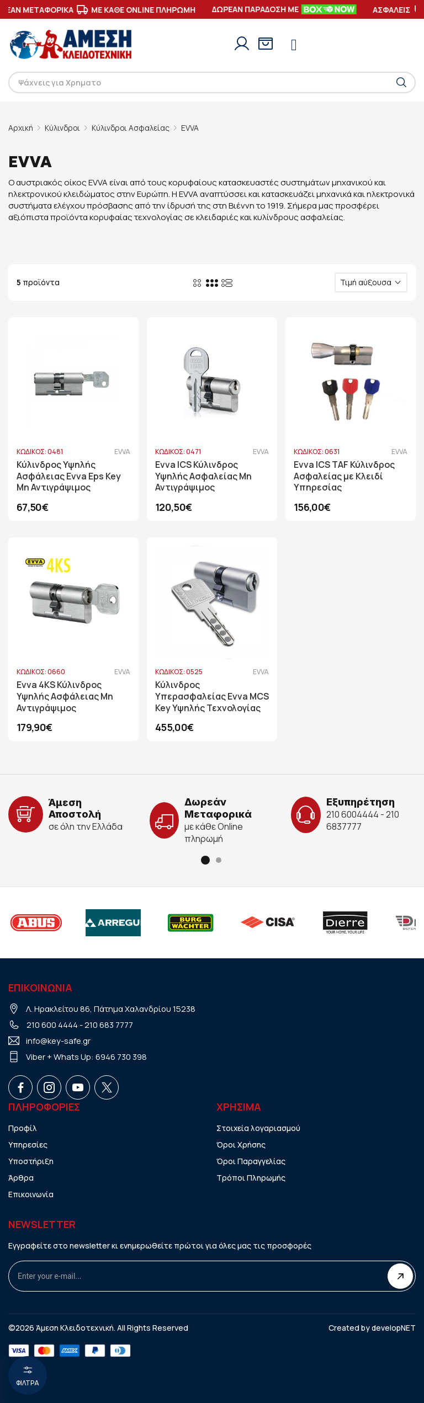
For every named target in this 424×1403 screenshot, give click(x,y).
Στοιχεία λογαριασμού (258, 1127)
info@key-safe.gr (58, 1040)
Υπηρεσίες (27, 1144)
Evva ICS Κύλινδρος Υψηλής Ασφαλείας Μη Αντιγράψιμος (203, 476)
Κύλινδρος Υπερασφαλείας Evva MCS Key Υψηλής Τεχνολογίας (201, 696)
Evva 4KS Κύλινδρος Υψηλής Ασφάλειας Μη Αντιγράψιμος (65, 696)
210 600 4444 (52, 1024)
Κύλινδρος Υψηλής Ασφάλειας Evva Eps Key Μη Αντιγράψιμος (69, 476)
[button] (205, 859)
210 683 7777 (108, 1024)
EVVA (192, 128)
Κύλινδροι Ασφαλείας (132, 128)
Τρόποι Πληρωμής (251, 1177)
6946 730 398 (121, 1056)
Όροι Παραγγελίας (250, 1160)
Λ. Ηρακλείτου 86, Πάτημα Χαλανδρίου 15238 (111, 1008)
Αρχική (20, 128)
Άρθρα (21, 1177)
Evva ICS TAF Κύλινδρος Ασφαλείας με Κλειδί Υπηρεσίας (344, 476)
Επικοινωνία (31, 1193)
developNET (393, 1327)
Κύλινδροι (63, 128)
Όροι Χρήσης (241, 1144)
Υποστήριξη (31, 1160)
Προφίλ (22, 1127)
